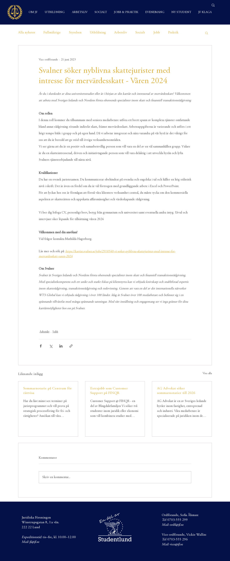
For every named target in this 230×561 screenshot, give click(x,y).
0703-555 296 (177, 539)
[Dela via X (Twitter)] (51, 346)
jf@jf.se (34, 542)
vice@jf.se (176, 544)
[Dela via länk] (71, 346)
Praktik (173, 32)
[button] (207, 32)
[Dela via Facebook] (41, 346)
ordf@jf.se (177, 525)
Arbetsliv (120, 32)
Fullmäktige (52, 32)
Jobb (156, 32)
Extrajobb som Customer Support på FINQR (109, 391)
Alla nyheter (26, 32)
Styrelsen (75, 32)
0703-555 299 (177, 520)
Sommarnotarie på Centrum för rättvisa (47, 391)
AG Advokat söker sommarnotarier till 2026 (176, 391)
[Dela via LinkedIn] (61, 346)
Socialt (140, 32)
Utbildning (98, 32)
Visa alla (207, 373)
